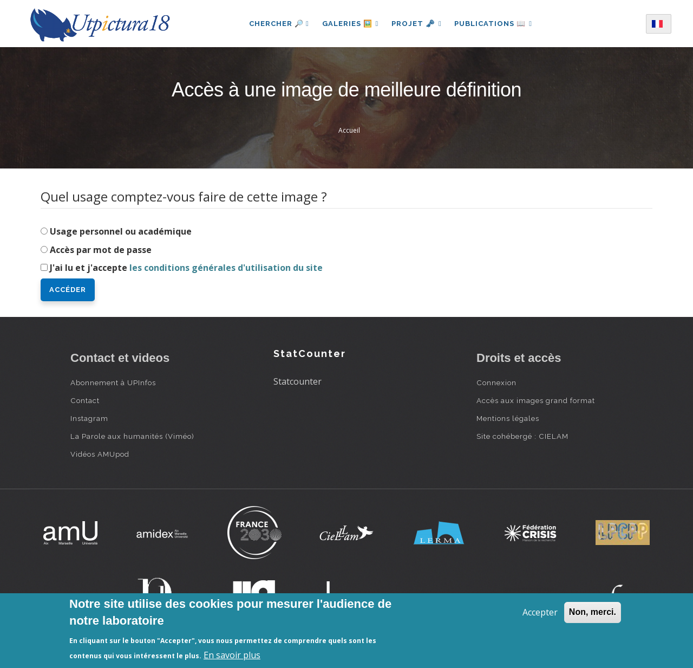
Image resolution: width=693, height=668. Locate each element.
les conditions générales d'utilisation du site (226, 268)
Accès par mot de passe (101, 250)
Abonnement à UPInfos (113, 382)
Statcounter (297, 381)
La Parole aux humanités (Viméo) (132, 436)
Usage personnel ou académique (121, 231)
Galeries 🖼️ (350, 24)
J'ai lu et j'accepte (186, 268)
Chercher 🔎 (279, 24)
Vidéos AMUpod (99, 454)
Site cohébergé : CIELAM (522, 436)
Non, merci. (592, 612)
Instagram (89, 418)
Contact (85, 400)
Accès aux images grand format (535, 400)
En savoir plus (232, 655)
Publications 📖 (494, 24)
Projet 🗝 (416, 24)
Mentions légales (507, 418)
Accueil (349, 130)
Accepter (540, 612)
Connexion (496, 382)
